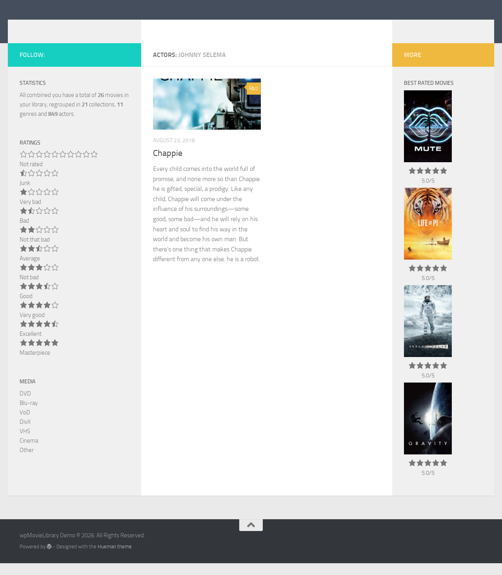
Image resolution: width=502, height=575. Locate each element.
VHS (25, 443)
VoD (25, 424)
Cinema (29, 452)
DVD (25, 405)
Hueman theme (115, 558)
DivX (25, 433)
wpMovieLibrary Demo (97, 27)
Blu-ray (29, 414)
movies (110, 106)
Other (27, 461)
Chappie (167, 165)
